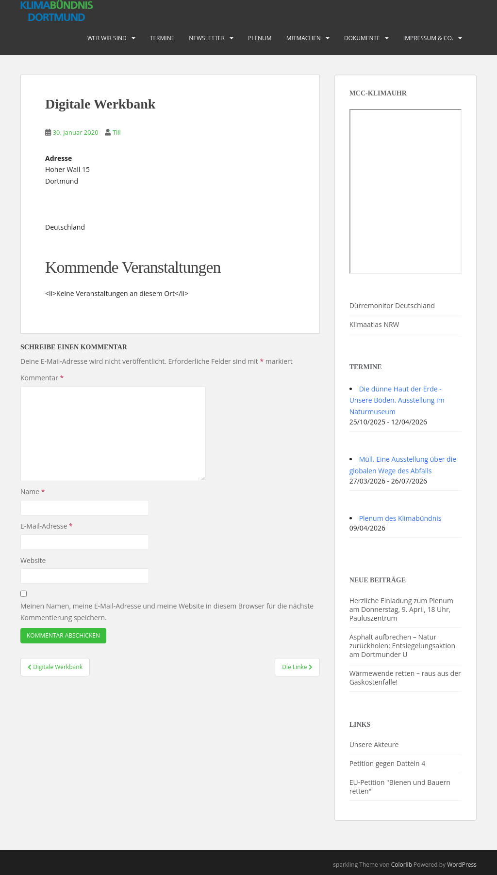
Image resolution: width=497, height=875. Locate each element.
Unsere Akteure (374, 744)
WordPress (462, 864)
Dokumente (362, 38)
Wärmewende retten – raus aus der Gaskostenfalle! (405, 678)
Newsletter (207, 38)
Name (32, 491)
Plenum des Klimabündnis (400, 518)
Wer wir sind (107, 38)
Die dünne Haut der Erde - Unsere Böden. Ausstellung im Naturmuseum (397, 400)
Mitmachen (303, 38)
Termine (162, 38)
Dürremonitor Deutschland (392, 305)
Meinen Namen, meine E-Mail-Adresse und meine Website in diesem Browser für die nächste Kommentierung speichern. (167, 611)
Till (117, 132)
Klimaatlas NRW (374, 324)
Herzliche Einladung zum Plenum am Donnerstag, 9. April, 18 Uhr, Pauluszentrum (401, 609)
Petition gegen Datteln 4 (387, 763)
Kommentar (42, 377)
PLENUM (260, 38)
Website (33, 560)
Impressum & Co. (428, 38)
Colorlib (401, 864)
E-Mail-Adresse (46, 526)
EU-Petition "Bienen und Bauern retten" (399, 787)
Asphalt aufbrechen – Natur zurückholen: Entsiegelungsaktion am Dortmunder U (402, 645)
